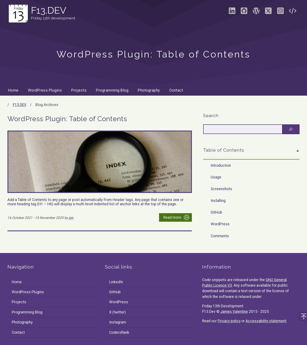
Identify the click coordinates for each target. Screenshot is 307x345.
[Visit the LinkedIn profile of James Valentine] (232, 12)
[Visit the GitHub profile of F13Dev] (244, 12)
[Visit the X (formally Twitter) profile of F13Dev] (268, 12)
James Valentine (234, 311)
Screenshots (221, 189)
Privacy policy (229, 321)
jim (71, 218)
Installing (218, 200)
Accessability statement (266, 321)
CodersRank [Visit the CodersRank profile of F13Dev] (119, 332)
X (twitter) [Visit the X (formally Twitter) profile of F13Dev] (117, 312)
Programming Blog (112, 90)
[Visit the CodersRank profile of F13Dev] (292, 12)
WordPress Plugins (45, 90)
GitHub (216, 212)
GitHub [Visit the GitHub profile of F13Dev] (115, 292)
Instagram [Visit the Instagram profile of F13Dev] (117, 322)
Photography (149, 90)
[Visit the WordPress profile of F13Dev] (256, 12)
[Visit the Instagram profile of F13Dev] (280, 12)
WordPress (220, 224)
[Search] (291, 129)
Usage (216, 177)
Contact (176, 90)
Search (211, 115)
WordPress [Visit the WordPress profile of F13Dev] (118, 302)
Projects (79, 90)
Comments (220, 236)
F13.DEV (19, 105)
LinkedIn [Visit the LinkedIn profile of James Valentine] (116, 282)
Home (13, 90)
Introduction (221, 165)
